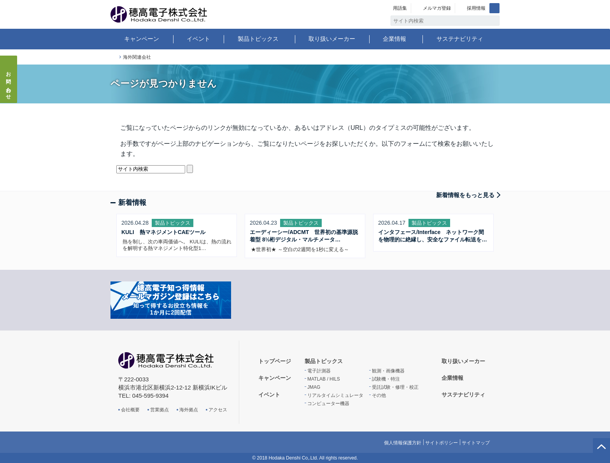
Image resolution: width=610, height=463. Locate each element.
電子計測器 (319, 371)
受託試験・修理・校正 (395, 387)
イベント (198, 38)
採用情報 (476, 8)
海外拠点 (188, 409)
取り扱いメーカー (332, 38)
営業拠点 (159, 409)
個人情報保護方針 (402, 443)
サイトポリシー (441, 443)
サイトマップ (476, 443)
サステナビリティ (459, 38)
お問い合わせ (9, 83)
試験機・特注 (386, 379)
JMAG (313, 387)
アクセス (218, 409)
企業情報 (394, 38)
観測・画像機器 (388, 371)
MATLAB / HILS (323, 379)
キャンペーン (141, 38)
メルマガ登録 (437, 8)
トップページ (113, 57)
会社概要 (130, 409)
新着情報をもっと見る (465, 195)
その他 (379, 395)
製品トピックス (258, 38)
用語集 (400, 8)
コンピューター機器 (328, 403)
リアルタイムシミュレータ (335, 395)
